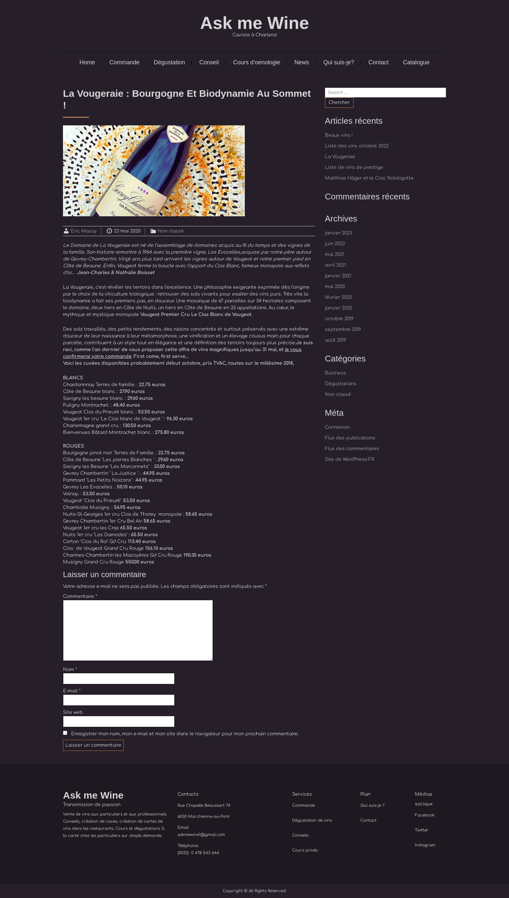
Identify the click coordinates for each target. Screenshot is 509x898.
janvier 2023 (338, 233)
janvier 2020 (338, 308)
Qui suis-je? (338, 62)
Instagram (425, 845)
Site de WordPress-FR (349, 459)
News (301, 62)
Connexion (337, 427)
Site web (73, 712)
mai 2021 (334, 254)
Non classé (171, 231)
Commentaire (80, 596)
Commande (124, 62)
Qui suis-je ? (372, 805)
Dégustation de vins (312, 820)
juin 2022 (335, 243)
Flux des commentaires (352, 448)
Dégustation (169, 62)
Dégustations (340, 383)
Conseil (209, 62)
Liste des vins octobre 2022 (357, 146)
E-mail (72, 691)
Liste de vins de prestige (354, 167)
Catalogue (416, 62)
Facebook (425, 815)
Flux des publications (350, 438)
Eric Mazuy (84, 231)
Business (335, 373)
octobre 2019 (339, 318)
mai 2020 (335, 286)
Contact (378, 62)
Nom (70, 669)
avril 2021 (335, 265)
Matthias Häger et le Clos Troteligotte (369, 178)
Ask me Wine (254, 23)
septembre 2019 (343, 329)
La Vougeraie (340, 156)
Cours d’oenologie (256, 62)
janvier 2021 (338, 275)
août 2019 (335, 340)
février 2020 (338, 297)
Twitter (421, 830)
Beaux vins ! (339, 135)
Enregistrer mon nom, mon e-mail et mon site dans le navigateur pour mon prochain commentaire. (185, 733)
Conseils (300, 835)
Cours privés (304, 850)
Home (87, 62)
